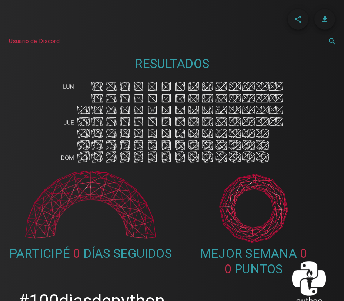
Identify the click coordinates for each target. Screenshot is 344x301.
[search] (332, 41)
